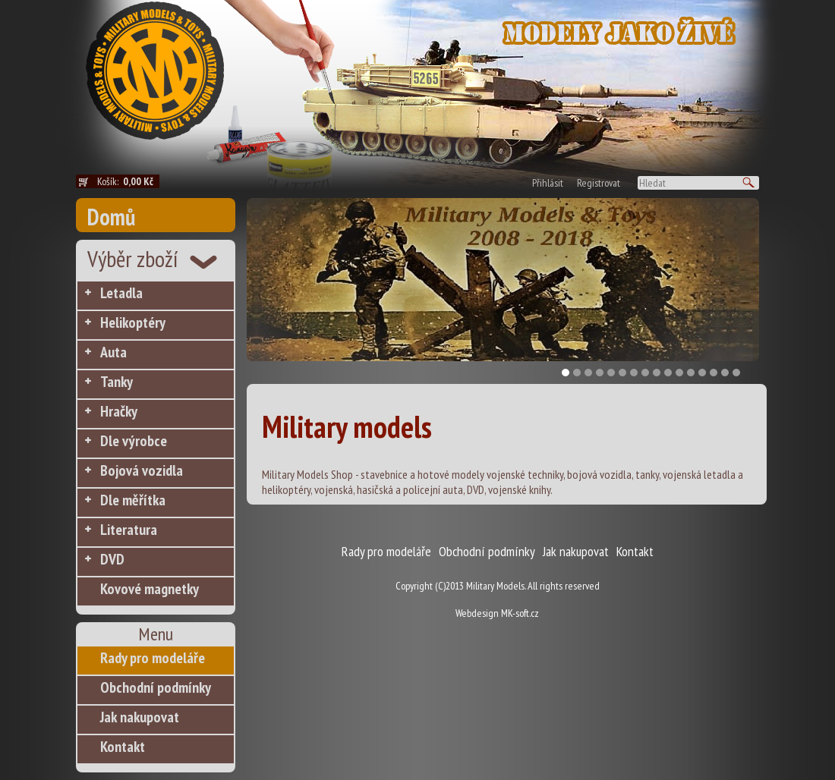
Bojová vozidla (141, 470)
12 (691, 372)
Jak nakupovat (139, 717)
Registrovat (598, 183)
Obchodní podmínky (155, 687)
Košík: (128, 181)
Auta (113, 352)
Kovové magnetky (149, 589)
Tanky (116, 382)
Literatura (128, 529)
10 (668, 372)
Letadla (121, 293)
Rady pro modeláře (152, 658)
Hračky (118, 411)
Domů (111, 216)
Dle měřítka (132, 500)
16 (736, 372)
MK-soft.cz (520, 613)
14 (713, 372)
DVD (112, 559)
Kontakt (122, 746)
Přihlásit (547, 183)
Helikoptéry (132, 322)
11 (679, 372)
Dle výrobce (133, 441)
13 (702, 372)
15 (725, 372)
